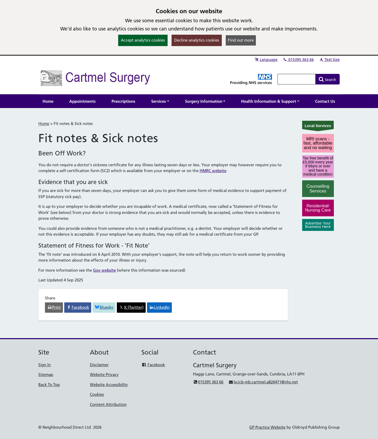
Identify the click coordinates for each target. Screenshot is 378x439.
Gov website (104, 270)
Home (43, 123)
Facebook (153, 364)
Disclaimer (99, 364)
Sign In (44, 364)
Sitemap (45, 374)
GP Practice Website (267, 427)
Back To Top (49, 384)
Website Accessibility (109, 384)
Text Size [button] (329, 59)
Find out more (241, 40)
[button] (160, 101)
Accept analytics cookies (143, 40)
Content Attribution (108, 404)
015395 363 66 (298, 59)
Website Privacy (104, 374)
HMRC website (213, 170)
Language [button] (266, 59)
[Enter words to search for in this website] (297, 79)
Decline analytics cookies (196, 40)
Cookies (97, 394)
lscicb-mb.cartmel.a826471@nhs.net (263, 381)
